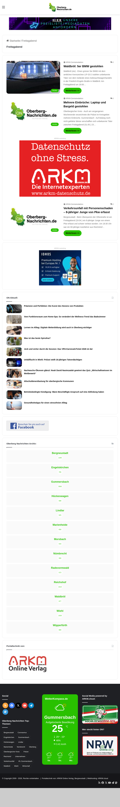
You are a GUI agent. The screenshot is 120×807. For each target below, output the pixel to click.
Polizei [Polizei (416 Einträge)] (25, 752)
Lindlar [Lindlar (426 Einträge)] (20, 742)
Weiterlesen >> (73, 90)
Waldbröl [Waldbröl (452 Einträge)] (7, 766)
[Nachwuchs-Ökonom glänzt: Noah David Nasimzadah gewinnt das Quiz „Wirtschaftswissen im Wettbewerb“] (14, 373)
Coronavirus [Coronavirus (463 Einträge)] (22, 733)
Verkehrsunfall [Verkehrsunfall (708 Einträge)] (9, 761)
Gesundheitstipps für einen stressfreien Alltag (45, 403)
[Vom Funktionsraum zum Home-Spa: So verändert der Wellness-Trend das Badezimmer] (14, 319)
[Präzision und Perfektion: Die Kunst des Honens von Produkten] (14, 308)
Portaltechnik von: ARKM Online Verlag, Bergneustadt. (64, 778)
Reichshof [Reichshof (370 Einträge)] (7, 756)
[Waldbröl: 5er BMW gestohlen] (33, 77)
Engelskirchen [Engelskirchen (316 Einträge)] (9, 737)
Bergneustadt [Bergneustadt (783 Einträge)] (9, 733)
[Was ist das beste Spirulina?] (14, 341)
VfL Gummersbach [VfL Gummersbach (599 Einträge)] (25, 761)
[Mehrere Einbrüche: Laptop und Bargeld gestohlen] (33, 112)
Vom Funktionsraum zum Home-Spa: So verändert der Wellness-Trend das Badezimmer (65, 317)
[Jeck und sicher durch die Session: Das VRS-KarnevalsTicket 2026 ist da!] (14, 351)
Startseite (13, 40)
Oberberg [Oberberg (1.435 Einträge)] (32, 747)
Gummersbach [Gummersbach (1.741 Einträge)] (23, 737)
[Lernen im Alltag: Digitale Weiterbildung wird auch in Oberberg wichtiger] (14, 330)
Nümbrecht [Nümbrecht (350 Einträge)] (21, 747)
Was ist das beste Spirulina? (37, 338)
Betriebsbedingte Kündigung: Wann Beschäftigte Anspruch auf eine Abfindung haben (64, 392)
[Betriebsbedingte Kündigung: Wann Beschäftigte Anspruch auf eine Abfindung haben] (14, 394)
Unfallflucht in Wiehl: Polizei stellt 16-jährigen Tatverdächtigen (53, 360)
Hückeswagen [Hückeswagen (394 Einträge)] (9, 742)
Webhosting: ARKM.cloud (97, 778)
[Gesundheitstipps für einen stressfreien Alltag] (14, 405)
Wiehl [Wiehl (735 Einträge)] (16, 766)
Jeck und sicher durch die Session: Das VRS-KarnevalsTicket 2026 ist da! (58, 349)
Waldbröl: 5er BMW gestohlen (83, 66)
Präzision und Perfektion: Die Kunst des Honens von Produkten (53, 306)
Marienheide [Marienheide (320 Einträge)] (8, 747)
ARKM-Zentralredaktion (74, 62)
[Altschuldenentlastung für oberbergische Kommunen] (14, 384)
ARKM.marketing (60, 138)
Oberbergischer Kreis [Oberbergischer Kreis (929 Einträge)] (12, 752)
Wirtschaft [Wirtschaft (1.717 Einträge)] (26, 766)
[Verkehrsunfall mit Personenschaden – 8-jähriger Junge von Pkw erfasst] (33, 218)
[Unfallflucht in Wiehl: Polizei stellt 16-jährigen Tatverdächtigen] (14, 362)
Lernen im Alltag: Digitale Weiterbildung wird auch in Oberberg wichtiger (58, 327)
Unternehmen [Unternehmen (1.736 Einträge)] (20, 756)
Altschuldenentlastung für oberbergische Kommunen (49, 381)
